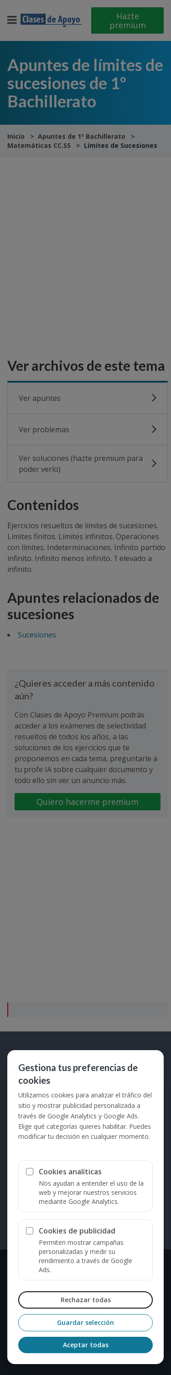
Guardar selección (85, 1322)
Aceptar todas (86, 1344)
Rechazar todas (86, 1299)
